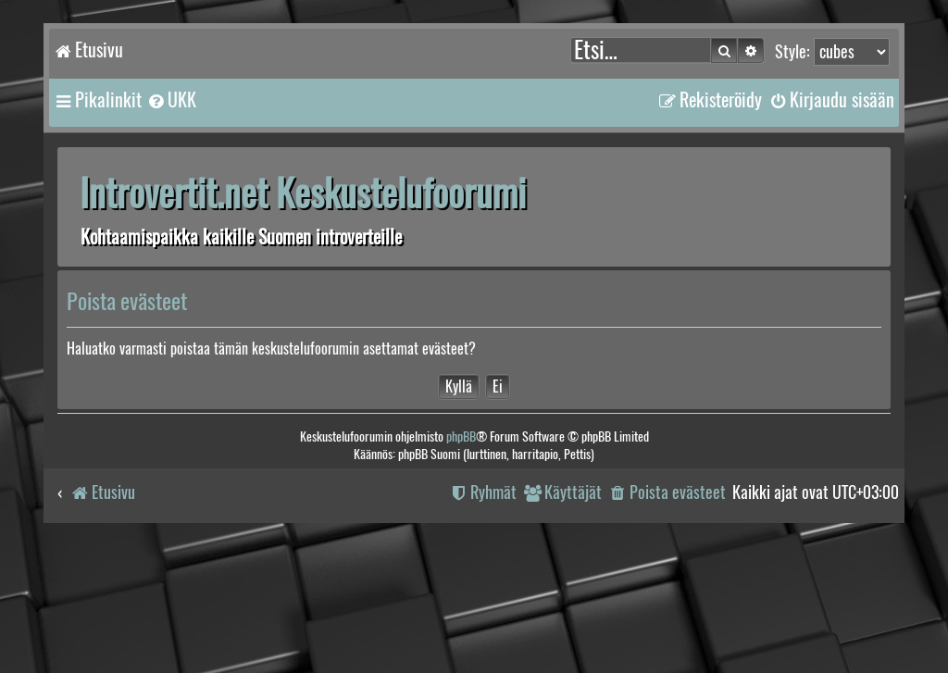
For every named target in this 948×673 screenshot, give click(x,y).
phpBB (461, 436)
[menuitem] (171, 100)
